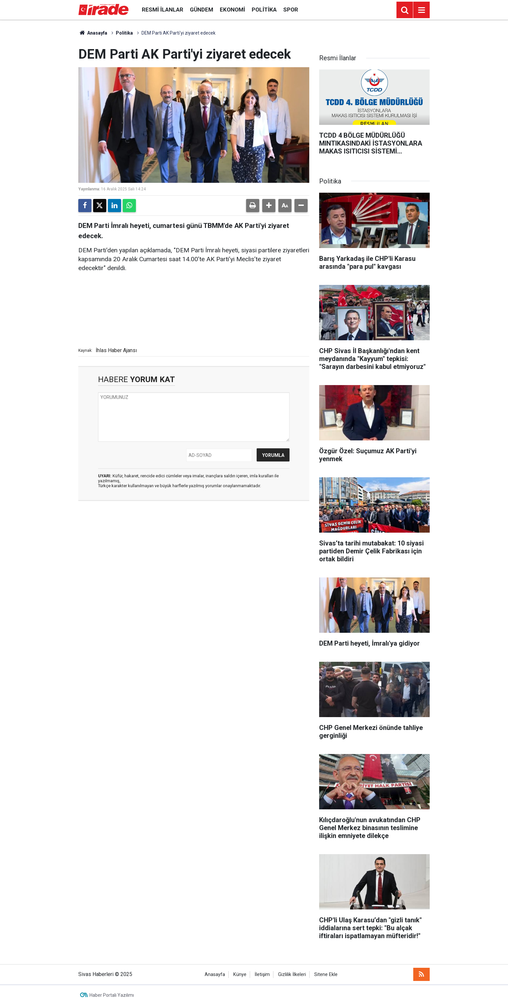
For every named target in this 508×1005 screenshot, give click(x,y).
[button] (268, 205)
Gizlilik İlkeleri (292, 974)
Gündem (201, 9)
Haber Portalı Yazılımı (111, 995)
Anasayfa (92, 33)
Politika (264, 9)
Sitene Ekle (326, 974)
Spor (290, 9)
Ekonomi (232, 9)
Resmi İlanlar (162, 9)
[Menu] (421, 10)
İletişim (262, 974)
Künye (239, 974)
